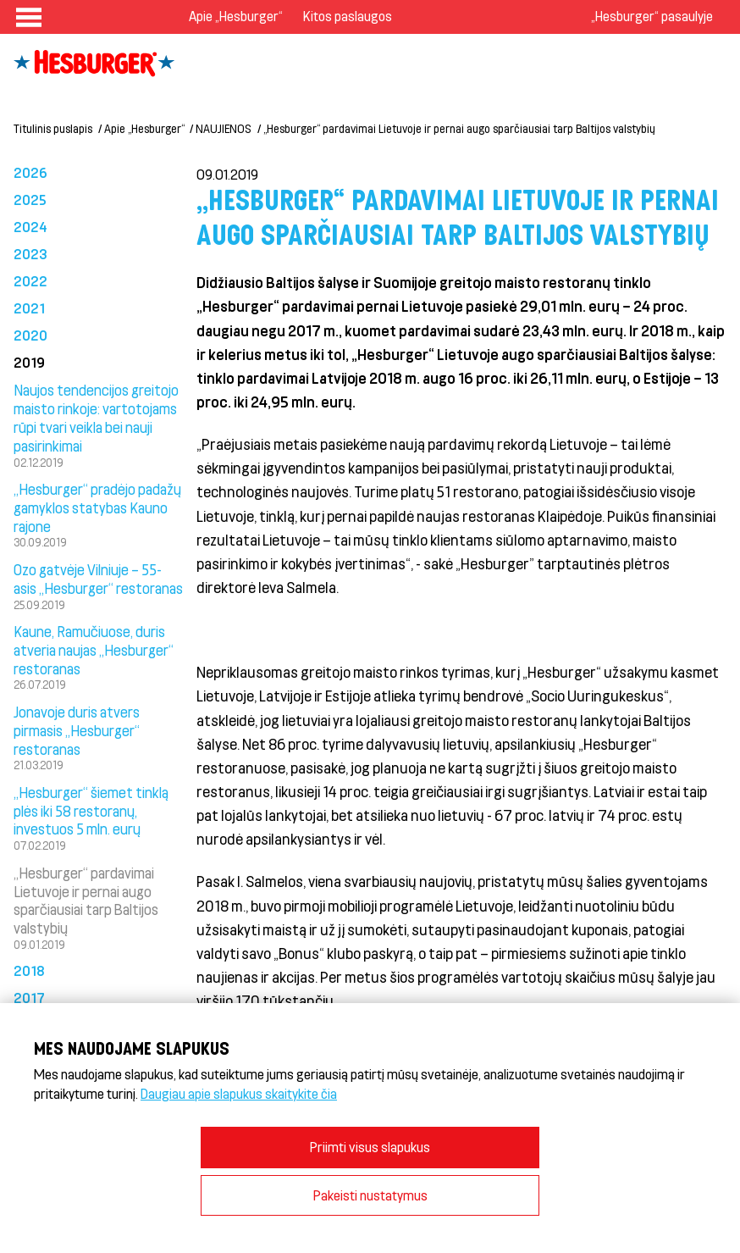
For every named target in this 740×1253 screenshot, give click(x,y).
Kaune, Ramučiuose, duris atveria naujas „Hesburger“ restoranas (94, 650)
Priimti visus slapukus (370, 1147)
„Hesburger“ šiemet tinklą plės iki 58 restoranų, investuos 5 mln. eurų (91, 811)
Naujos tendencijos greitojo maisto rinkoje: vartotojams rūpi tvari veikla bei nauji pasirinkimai (96, 417)
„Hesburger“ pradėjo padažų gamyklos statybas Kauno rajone (97, 507)
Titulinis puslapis (53, 128)
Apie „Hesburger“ (236, 16)
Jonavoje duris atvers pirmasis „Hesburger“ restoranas (77, 730)
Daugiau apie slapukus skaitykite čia (239, 1093)
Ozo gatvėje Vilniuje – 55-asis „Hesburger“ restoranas (98, 578)
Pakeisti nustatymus (370, 1195)
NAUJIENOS (223, 128)
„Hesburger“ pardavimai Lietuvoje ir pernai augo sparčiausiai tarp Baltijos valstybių (459, 128)
